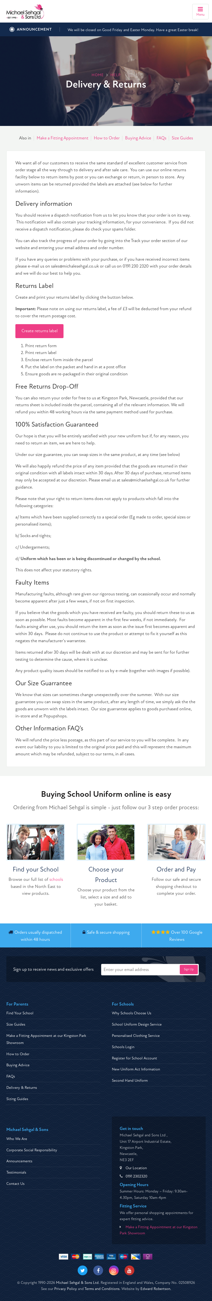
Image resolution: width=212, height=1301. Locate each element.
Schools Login (123, 1046)
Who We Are (16, 1138)
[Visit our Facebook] (98, 1270)
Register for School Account (134, 1058)
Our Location (136, 1168)
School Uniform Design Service (137, 1024)
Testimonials (16, 1172)
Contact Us (15, 1183)
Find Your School (19, 1013)
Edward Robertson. (155, 1288)
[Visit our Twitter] (82, 1270)
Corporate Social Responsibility (31, 1150)
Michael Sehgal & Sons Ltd (77, 1282)
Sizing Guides (17, 1098)
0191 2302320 (136, 1176)
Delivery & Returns (21, 1087)
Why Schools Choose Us (131, 1013)
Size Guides (182, 138)
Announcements (19, 1161)
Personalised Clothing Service (136, 1035)
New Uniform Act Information (136, 1069)
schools (56, 879)
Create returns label (39, 331)
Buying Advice (138, 138)
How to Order (107, 138)
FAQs (161, 138)
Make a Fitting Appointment (62, 138)
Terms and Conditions (102, 1288)
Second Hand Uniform (130, 1080)
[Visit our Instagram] (114, 1270)
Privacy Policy (65, 1288)
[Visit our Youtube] (129, 1270)
